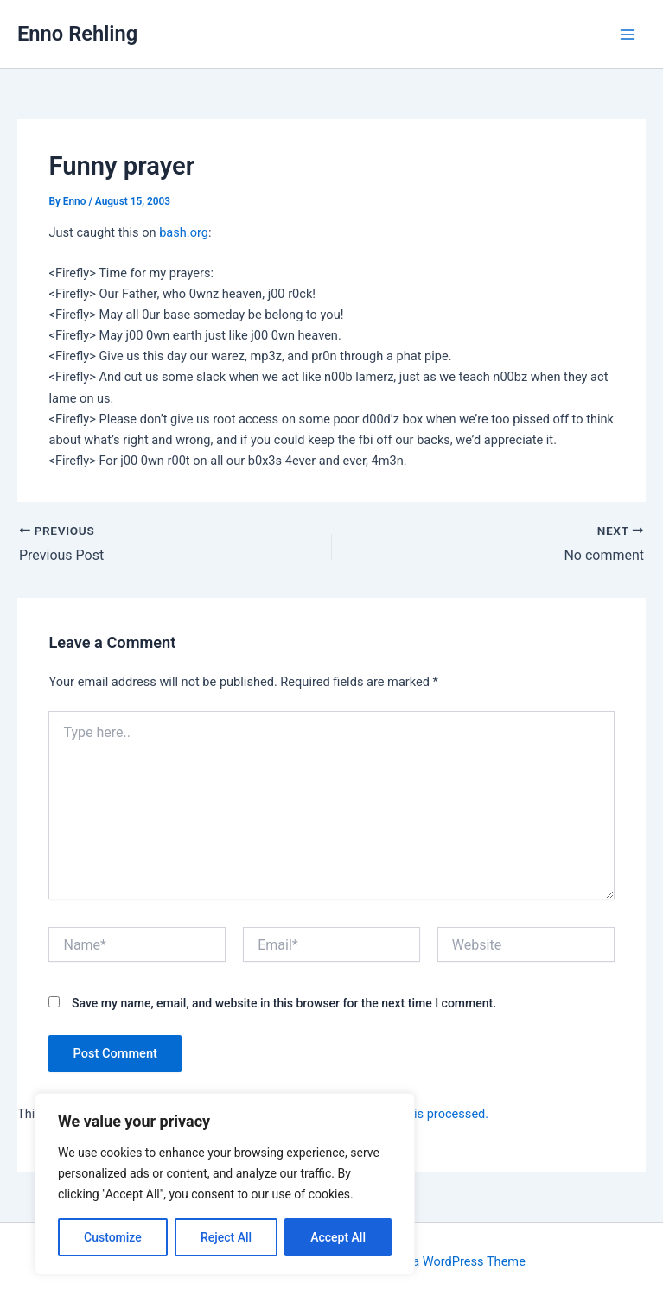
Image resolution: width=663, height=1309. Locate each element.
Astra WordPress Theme (458, 1261)
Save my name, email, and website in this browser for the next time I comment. (284, 1003)
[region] (225, 1183)
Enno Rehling (77, 34)
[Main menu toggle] (627, 34)
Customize (113, 1237)
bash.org (183, 232)
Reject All (226, 1237)
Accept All (338, 1237)
